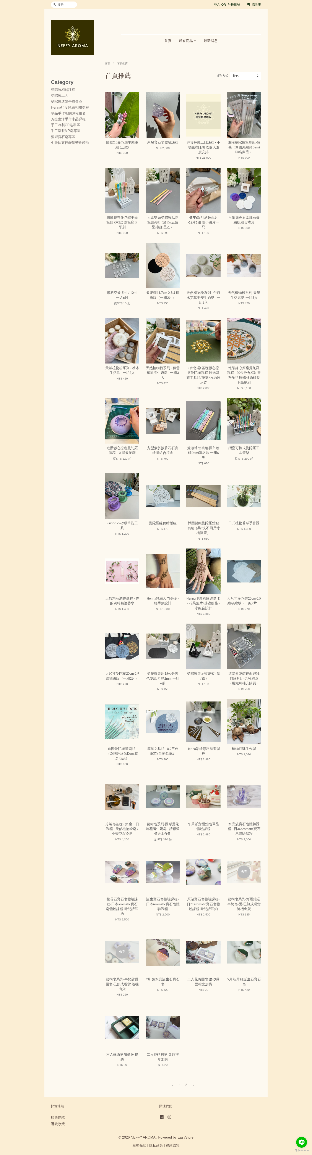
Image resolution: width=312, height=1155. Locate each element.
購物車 (256, 4)
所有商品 (187, 41)
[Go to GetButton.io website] (302, 1150)
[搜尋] (64, 5)
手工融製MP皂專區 (65, 131)
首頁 (167, 41)
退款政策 (58, 1124)
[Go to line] (301, 1142)
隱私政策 (156, 1145)
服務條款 (58, 1117)
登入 (217, 4)
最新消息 (211, 41)
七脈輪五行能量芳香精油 (70, 143)
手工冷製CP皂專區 (65, 125)
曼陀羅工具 (59, 95)
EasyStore (185, 1137)
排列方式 (222, 75)
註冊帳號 (234, 4)
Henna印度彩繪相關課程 (70, 107)
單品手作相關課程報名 (68, 113)
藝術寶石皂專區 (63, 137)
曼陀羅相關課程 (63, 90)
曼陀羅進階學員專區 (66, 101)
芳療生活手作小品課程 (68, 119)
